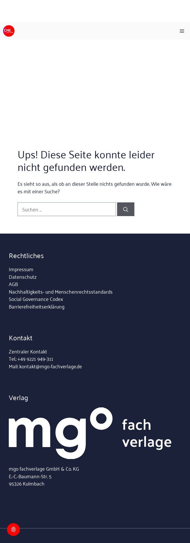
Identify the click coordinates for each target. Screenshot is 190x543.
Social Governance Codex (36, 298)
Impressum (21, 269)
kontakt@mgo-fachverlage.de (50, 366)
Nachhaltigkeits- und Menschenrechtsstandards (61, 291)
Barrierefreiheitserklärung (36, 306)
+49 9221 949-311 (35, 358)
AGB (13, 283)
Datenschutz (23, 276)
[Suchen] (125, 209)
